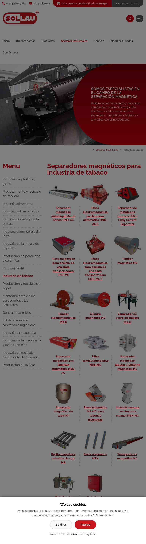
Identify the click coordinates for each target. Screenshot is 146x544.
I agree (85, 524)
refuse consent (71, 534)
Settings (61, 524)
